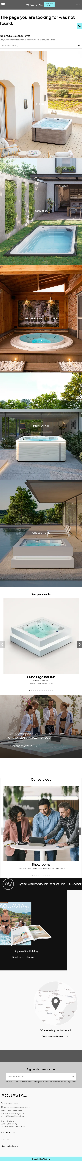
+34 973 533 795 (11, 1103)
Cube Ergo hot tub (41, 677)
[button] (29, 690)
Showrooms (41, 864)
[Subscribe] (73, 1076)
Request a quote (49, 5)
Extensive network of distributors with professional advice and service (41, 868)
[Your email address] (38, 1076)
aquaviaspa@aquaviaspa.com (17, 1107)
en (78, 5)
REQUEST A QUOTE (41, 1159)
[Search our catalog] (79, 46)
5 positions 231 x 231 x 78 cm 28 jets (41, 683)
